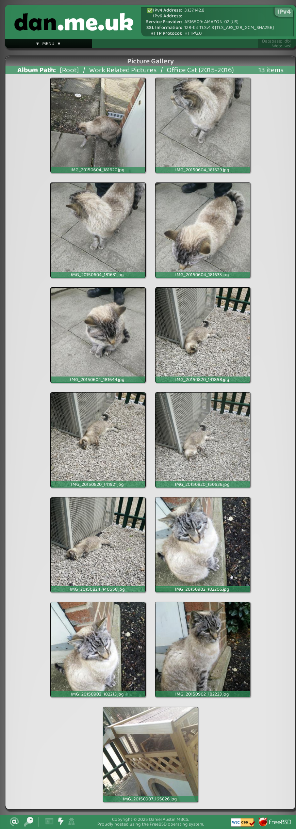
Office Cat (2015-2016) (200, 70)
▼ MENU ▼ (48, 45)
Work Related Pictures (123, 70)
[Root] (69, 70)
